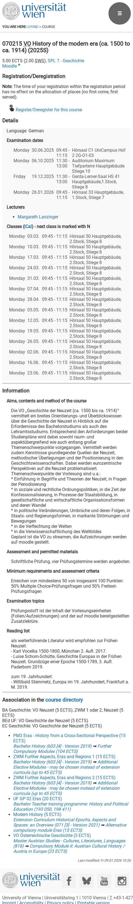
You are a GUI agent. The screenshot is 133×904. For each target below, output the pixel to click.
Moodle (9, 66)
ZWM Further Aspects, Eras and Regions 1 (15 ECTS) (64, 756)
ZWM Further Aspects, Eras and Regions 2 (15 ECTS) (64, 777)
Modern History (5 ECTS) (37, 814)
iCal (28, 226)
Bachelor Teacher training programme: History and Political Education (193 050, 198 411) (70, 806)
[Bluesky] (86, 881)
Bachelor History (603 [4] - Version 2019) (52, 746)
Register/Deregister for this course (49, 109)
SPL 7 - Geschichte (66, 60)
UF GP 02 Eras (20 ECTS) (37, 798)
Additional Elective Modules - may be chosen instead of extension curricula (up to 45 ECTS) (66, 767)
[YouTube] (104, 881)
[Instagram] (122, 881)
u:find (32, 27)
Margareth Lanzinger (38, 216)
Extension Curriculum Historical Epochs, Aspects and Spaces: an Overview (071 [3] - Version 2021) (64, 822)
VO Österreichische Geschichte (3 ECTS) (52, 835)
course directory (64, 700)
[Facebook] (69, 881)
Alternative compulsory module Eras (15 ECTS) (69, 827)
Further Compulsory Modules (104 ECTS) (62, 748)
